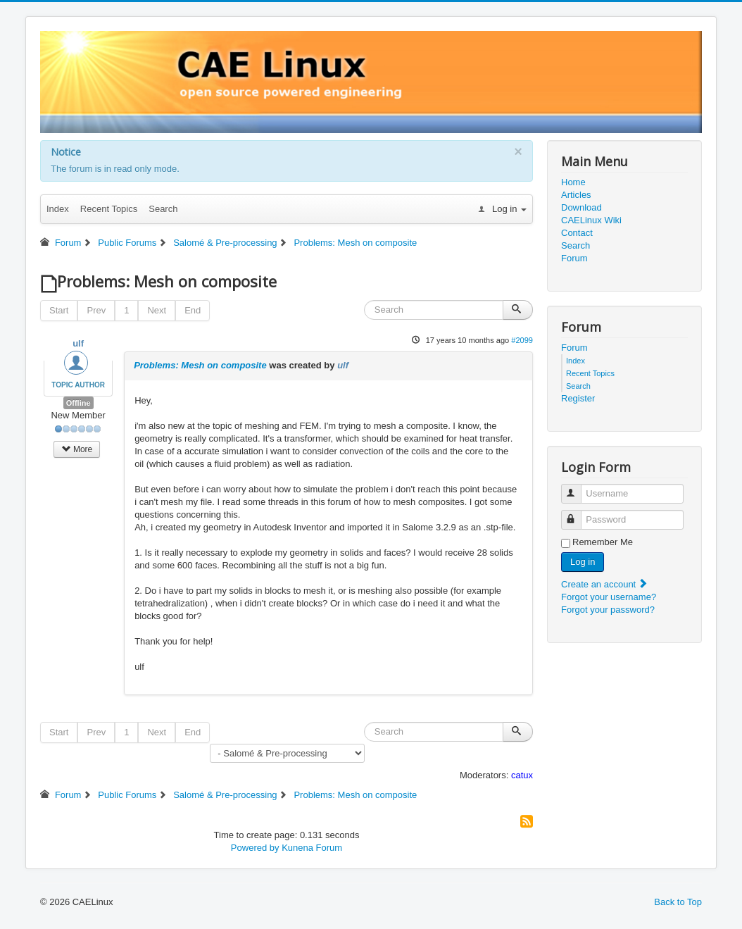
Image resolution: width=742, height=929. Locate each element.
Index (57, 209)
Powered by (255, 847)
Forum (574, 258)
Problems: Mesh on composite (200, 365)
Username (577, 487)
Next (156, 310)
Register (578, 398)
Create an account (604, 584)
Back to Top (678, 902)
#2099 (522, 340)
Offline (78, 403)
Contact (577, 232)
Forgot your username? (608, 597)
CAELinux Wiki (591, 220)
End (192, 310)
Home (573, 182)
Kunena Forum (312, 847)
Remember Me (602, 542)
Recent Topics (108, 209)
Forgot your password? (608, 609)
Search (163, 209)
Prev (96, 310)
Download (581, 207)
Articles (576, 194)
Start (58, 310)
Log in (582, 561)
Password (577, 513)
